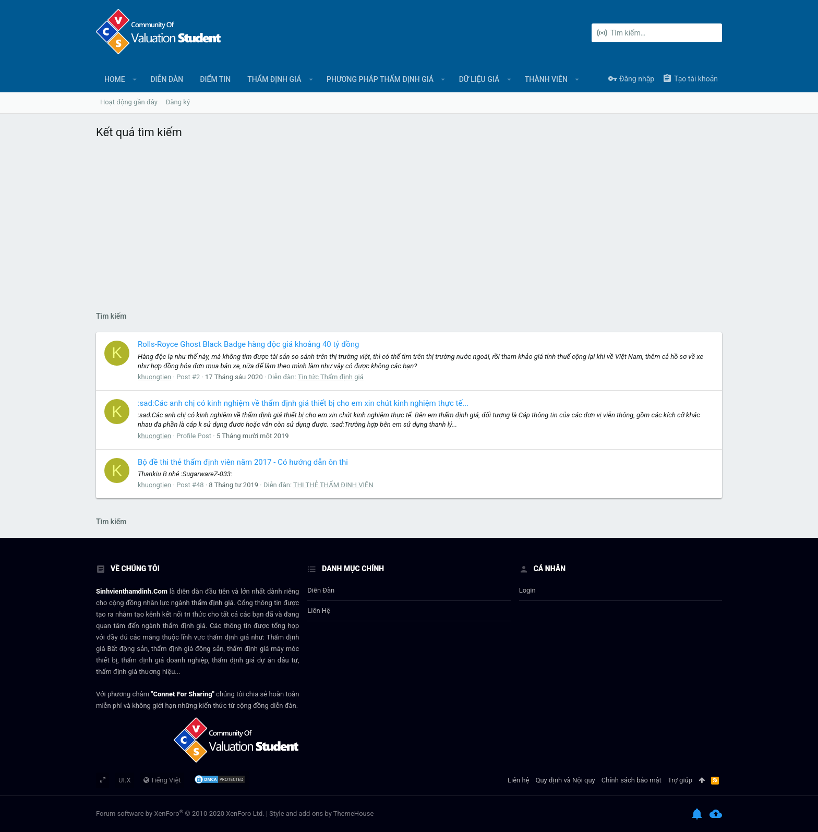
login (527, 590)
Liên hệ (318, 610)
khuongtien (154, 377)
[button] (134, 79)
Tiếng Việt (162, 780)
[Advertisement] (409, 223)
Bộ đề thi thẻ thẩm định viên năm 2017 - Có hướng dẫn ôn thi (243, 462)
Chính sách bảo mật (631, 780)
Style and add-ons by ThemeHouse (321, 813)
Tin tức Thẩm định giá (331, 377)
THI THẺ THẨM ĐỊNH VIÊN (333, 485)
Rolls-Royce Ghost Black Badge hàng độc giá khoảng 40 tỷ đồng (248, 344)
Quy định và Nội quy (565, 780)
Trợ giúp (680, 780)
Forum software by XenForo (180, 813)
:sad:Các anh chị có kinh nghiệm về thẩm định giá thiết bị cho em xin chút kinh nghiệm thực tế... (303, 403)
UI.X (124, 780)
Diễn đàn (320, 590)
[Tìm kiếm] (657, 32)
